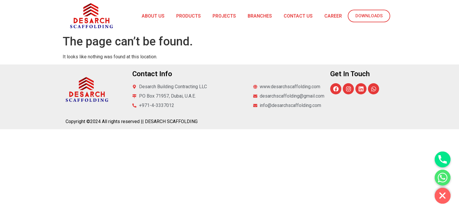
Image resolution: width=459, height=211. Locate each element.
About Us (153, 16)
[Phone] (443, 159)
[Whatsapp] (443, 178)
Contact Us (298, 16)
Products (188, 16)
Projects (224, 16)
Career (333, 16)
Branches (260, 16)
